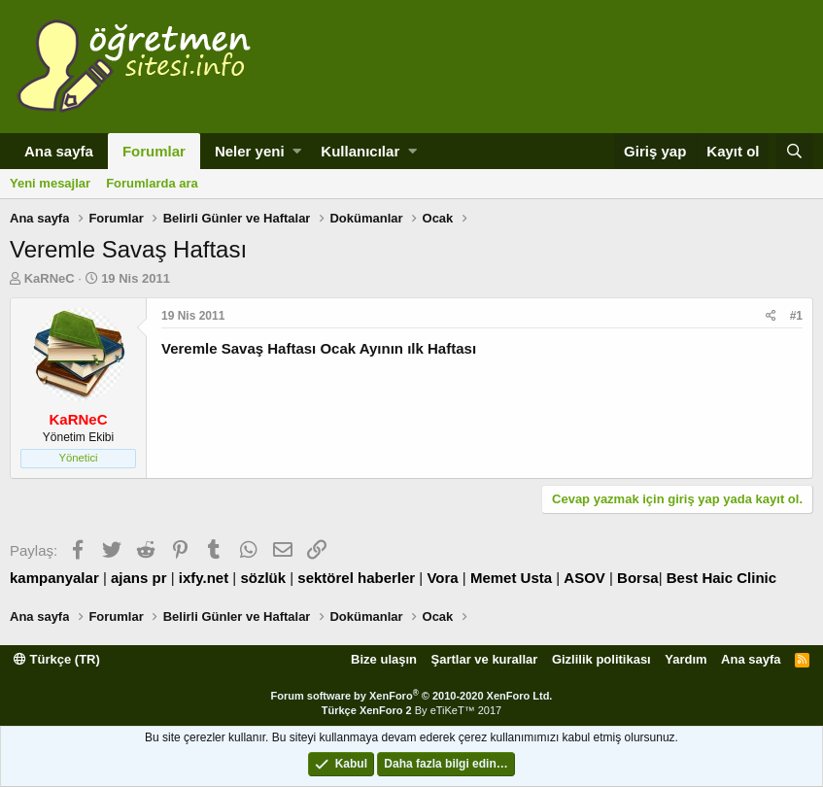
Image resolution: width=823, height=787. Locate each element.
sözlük (263, 577)
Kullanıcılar (360, 151)
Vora (442, 577)
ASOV (584, 577)
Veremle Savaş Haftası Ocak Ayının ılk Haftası (318, 348)
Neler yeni (250, 151)
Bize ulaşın (384, 659)
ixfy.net (203, 577)
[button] (297, 151)
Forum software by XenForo (412, 695)
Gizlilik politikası (601, 659)
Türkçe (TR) (57, 659)
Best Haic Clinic (721, 577)
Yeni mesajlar (50, 183)
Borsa (638, 577)
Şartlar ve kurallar (484, 659)
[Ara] (794, 151)
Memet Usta (511, 577)
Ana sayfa (58, 151)
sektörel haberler (356, 577)
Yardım (685, 659)
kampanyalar (54, 577)
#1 (796, 316)
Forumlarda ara (152, 183)
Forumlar (154, 151)
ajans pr (139, 577)
